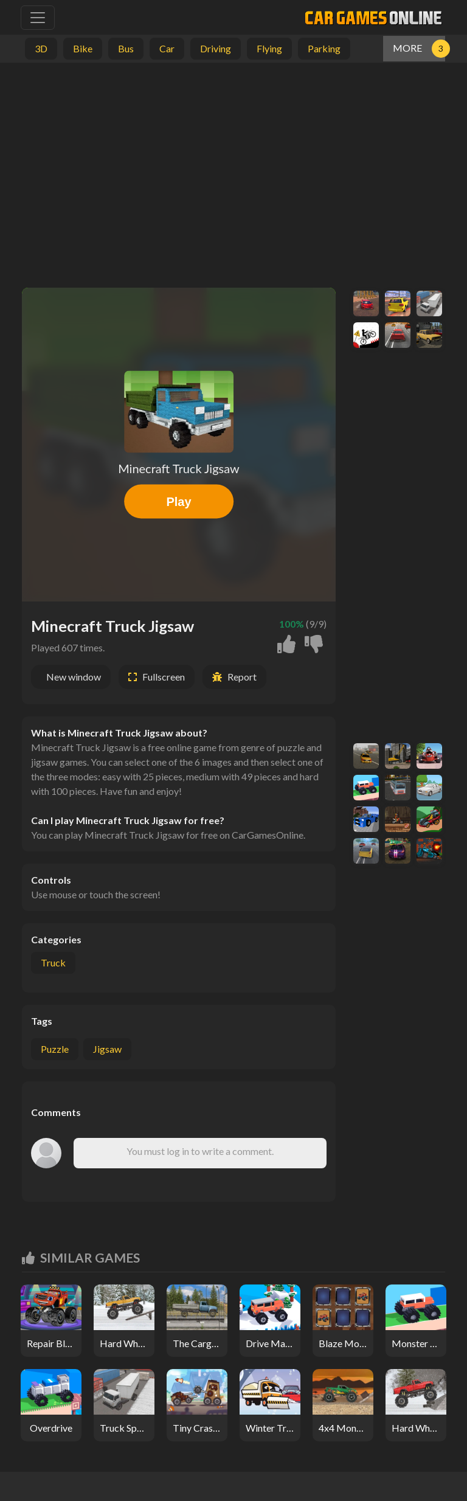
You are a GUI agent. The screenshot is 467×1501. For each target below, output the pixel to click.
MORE (407, 48)
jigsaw (107, 1049)
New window (73, 676)
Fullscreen (163, 676)
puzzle (55, 1049)
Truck (53, 962)
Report (242, 676)
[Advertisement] (233, 172)
